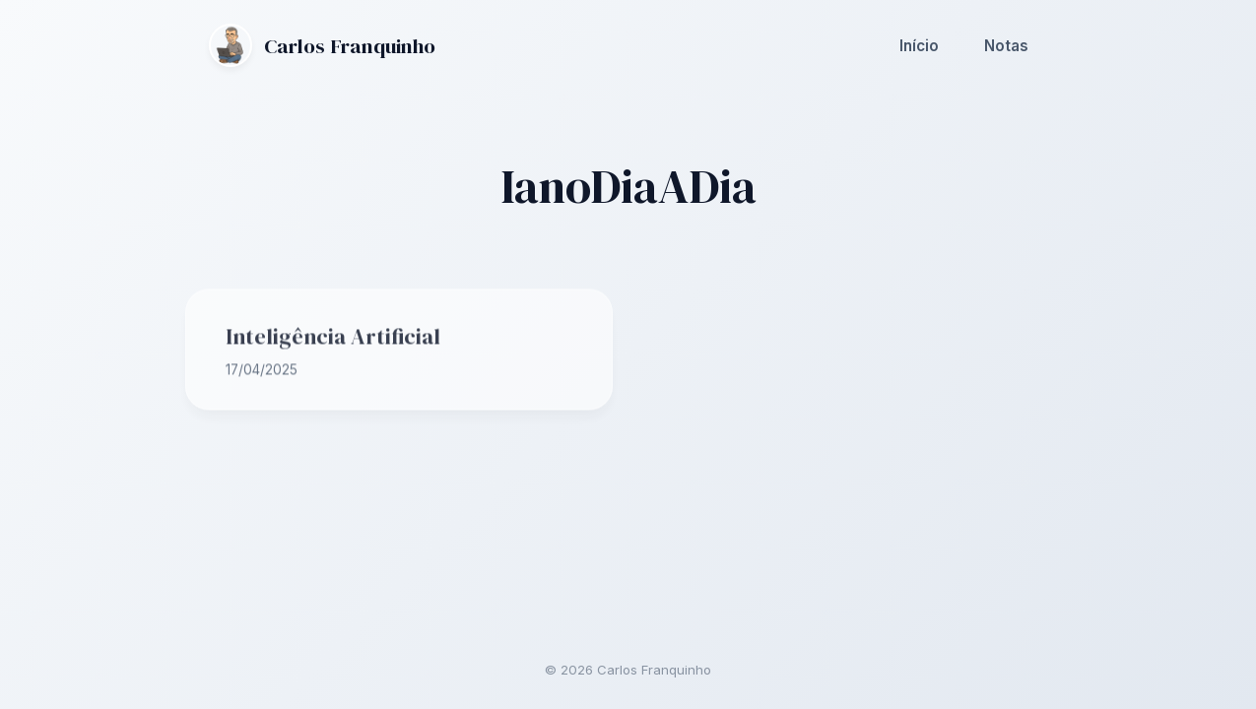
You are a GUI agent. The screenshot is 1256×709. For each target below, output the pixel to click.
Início (919, 44)
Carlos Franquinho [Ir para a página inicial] (322, 45)
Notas (1006, 44)
